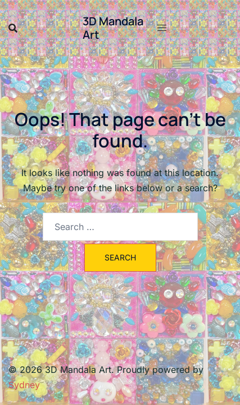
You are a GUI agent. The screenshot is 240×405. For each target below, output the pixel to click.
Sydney (24, 384)
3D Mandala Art (113, 28)
